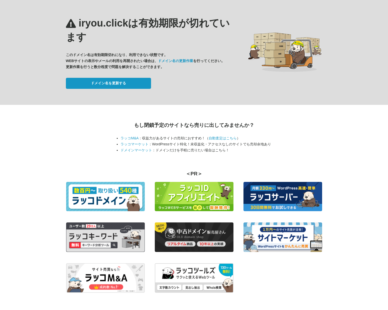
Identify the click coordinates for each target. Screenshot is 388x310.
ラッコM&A (129, 138)
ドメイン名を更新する (108, 83)
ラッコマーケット (134, 144)
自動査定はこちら (223, 138)
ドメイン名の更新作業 (175, 61)
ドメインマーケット (136, 150)
